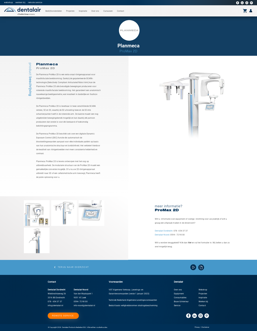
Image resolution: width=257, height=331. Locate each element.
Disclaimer (205, 327)
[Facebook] (237, 2)
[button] (53, 11)
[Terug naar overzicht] (71, 267)
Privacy (197, 327)
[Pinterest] (251, 2)
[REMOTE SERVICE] (63, 316)
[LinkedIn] (242, 2)
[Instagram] (246, 2)
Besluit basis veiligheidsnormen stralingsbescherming (133, 305)
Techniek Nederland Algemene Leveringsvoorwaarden (133, 300)
